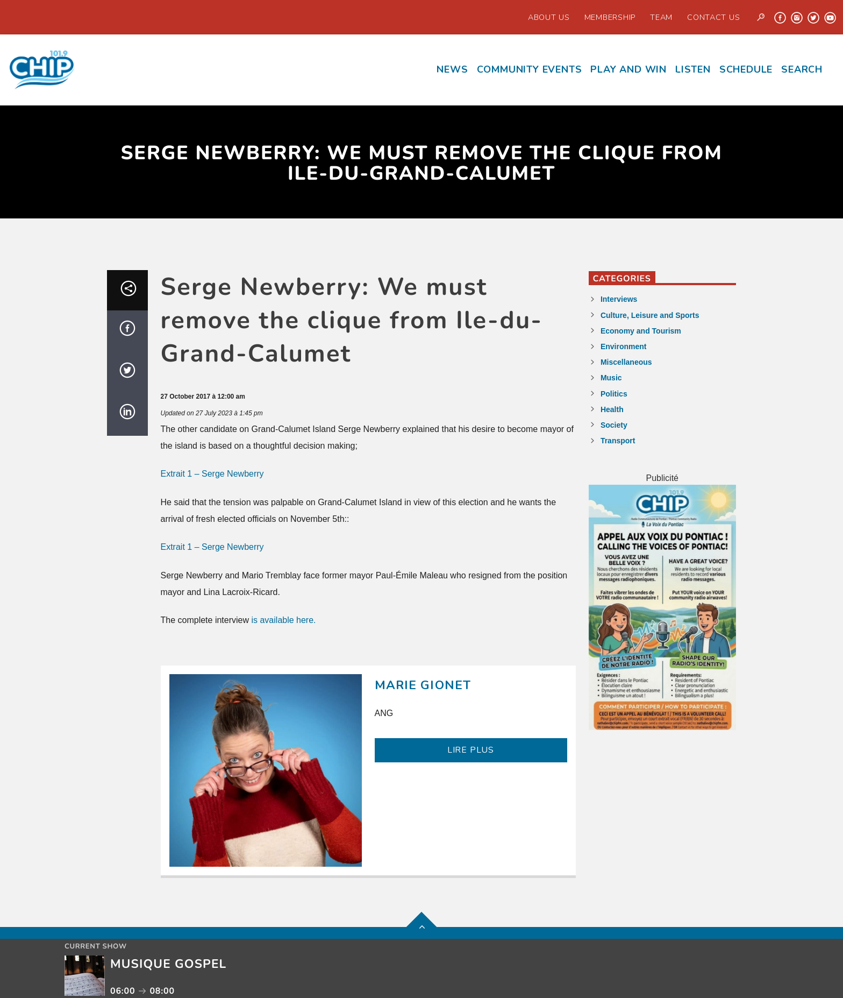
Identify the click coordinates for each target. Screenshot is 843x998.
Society (614, 425)
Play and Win (628, 69)
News (452, 69)
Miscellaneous (626, 362)
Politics (614, 394)
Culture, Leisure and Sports (650, 315)
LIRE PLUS (470, 750)
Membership (609, 17)
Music (611, 377)
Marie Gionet (423, 685)
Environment (624, 346)
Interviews (619, 299)
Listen (693, 69)
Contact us (713, 17)
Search (802, 69)
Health (612, 409)
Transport (618, 440)
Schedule (746, 69)
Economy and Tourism (641, 331)
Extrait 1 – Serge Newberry (212, 473)
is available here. (283, 620)
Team (661, 17)
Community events (529, 69)
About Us (549, 17)
